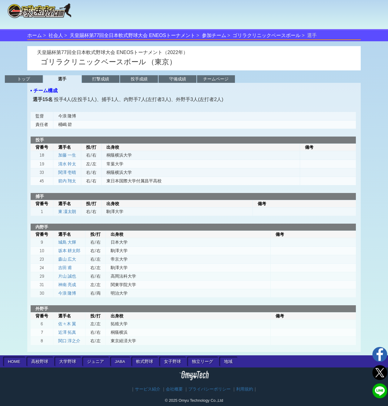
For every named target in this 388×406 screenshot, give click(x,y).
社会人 (55, 35)
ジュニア (95, 361)
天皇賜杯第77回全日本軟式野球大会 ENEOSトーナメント (132, 35)
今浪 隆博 (67, 293)
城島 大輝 (67, 242)
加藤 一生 (67, 155)
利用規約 (244, 389)
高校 (39, 361)
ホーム (34, 35)
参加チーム (214, 35)
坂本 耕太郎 (69, 250)
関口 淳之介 (69, 340)
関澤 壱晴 (67, 172)
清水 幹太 (67, 164)
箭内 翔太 (67, 181)
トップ (23, 78)
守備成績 (177, 78)
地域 (228, 361)
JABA (120, 361)
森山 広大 (67, 259)
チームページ (216, 78)
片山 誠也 (67, 276)
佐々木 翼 (67, 323)
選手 (62, 78)
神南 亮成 (67, 284)
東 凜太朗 (67, 211)
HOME (14, 361)
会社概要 (174, 389)
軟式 (144, 361)
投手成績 (139, 78)
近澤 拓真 (67, 332)
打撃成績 (100, 78)
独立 (202, 361)
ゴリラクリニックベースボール (266, 35)
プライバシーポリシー (209, 389)
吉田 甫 (65, 267)
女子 (172, 361)
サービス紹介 (147, 389)
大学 (67, 361)
